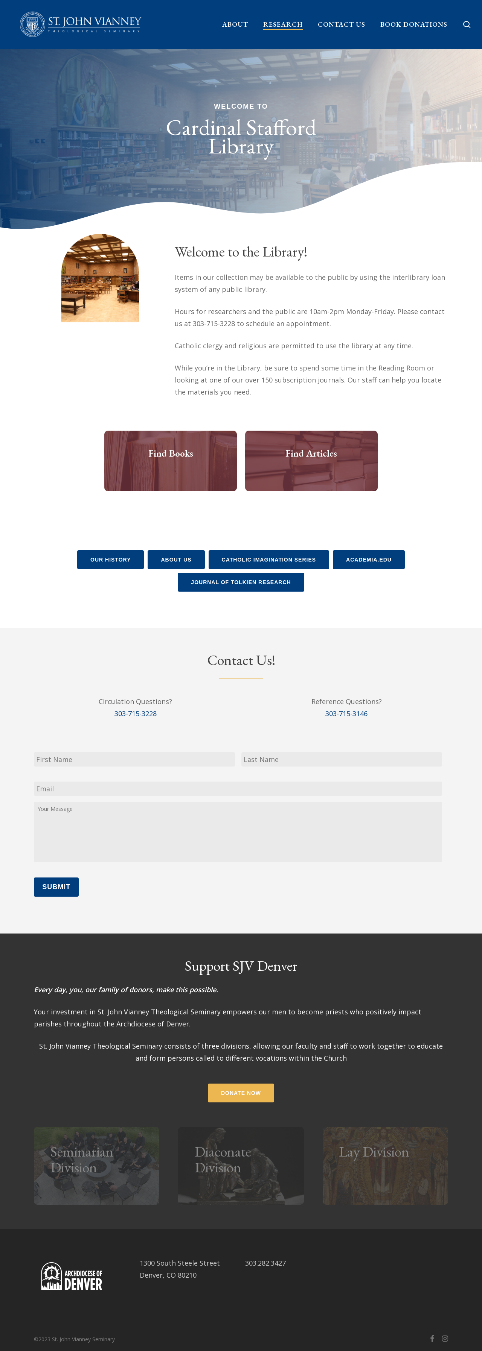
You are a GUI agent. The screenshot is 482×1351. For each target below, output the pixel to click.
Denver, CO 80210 (168, 1275)
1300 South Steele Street (180, 1263)
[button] (110, 559)
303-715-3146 (346, 713)
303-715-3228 (135, 713)
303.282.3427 (265, 1263)
